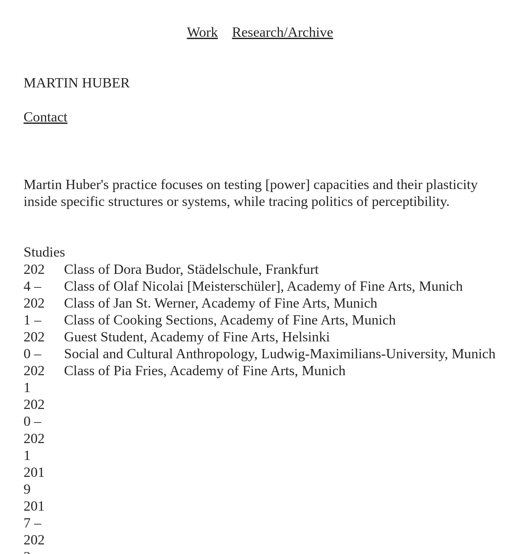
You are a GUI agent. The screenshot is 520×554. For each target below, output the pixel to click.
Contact (45, 117)
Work (202, 32)
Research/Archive (282, 32)
